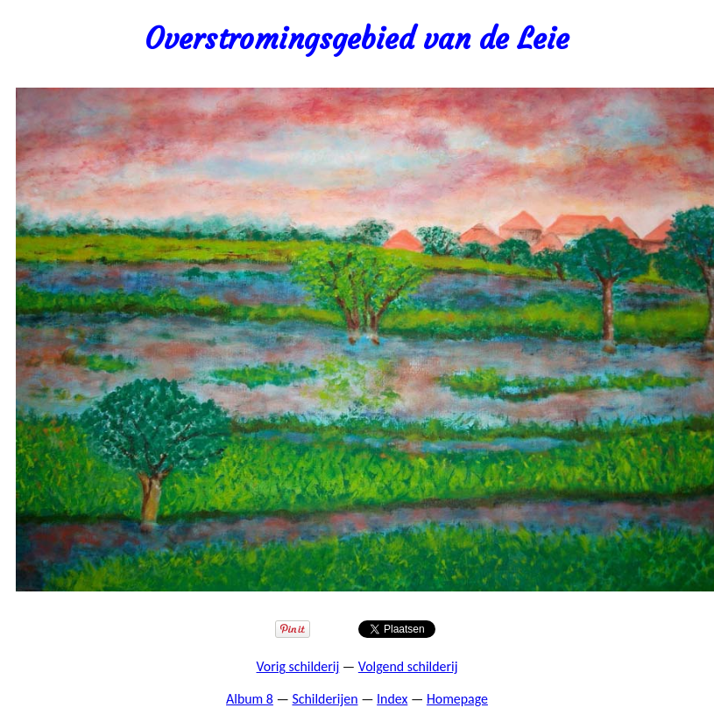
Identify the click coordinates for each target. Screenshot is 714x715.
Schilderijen (324, 698)
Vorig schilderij (298, 666)
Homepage (457, 698)
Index (392, 698)
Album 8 (249, 698)
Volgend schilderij (408, 666)
